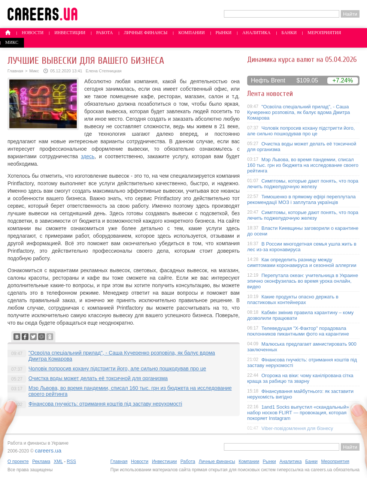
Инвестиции (69, 32)
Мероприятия (324, 32)
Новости (32, 32)
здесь (87, 156)
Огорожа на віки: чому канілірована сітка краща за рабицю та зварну (300, 378)
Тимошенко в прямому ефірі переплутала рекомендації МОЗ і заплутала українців (301, 199)
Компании (191, 32)
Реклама (41, 461)
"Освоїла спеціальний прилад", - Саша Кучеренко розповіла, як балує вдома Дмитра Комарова (298, 112)
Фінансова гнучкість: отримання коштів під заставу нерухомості (105, 404)
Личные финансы (146, 32)
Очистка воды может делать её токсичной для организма (98, 378)
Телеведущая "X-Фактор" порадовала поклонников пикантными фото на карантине (298, 331)
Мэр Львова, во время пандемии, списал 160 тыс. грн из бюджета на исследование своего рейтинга (302, 165)
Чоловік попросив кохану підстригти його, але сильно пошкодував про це (117, 369)
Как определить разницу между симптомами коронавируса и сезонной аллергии (302, 262)
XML (58, 461)
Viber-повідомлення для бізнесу (297, 428)
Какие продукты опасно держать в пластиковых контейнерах (293, 299)
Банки (289, 32)
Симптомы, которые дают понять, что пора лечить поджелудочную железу (302, 183)
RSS (71, 461)
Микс (11, 42)
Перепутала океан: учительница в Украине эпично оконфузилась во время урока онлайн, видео (302, 281)
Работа (104, 32)
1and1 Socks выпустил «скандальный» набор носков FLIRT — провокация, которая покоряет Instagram (298, 412)
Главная (15, 71)
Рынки (223, 32)
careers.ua (48, 450)
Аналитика (256, 32)
